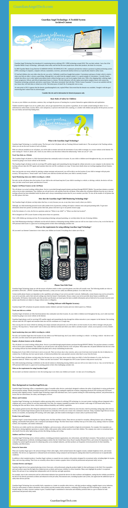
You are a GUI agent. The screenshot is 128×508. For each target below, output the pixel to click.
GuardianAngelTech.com (33, 6)
